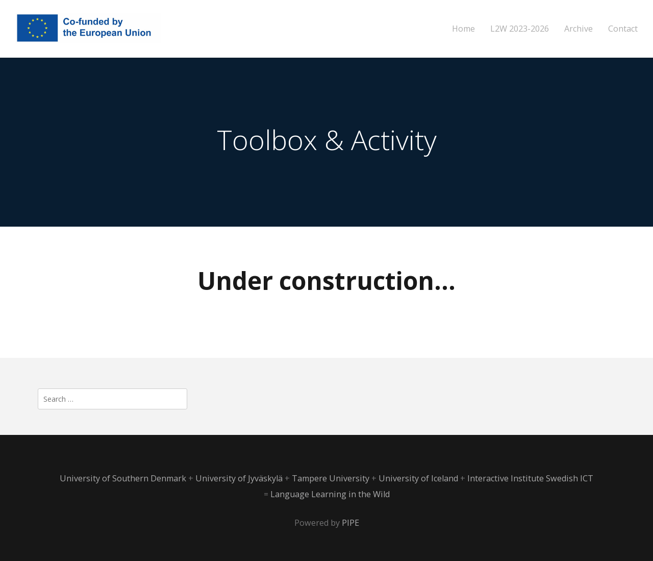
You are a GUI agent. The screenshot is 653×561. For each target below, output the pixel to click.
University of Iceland (419, 478)
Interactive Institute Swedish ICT (530, 478)
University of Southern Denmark (124, 478)
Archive (578, 29)
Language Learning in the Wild (330, 494)
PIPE (350, 522)
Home (463, 29)
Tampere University (331, 478)
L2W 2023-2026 (519, 29)
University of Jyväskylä (240, 478)
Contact (623, 29)
